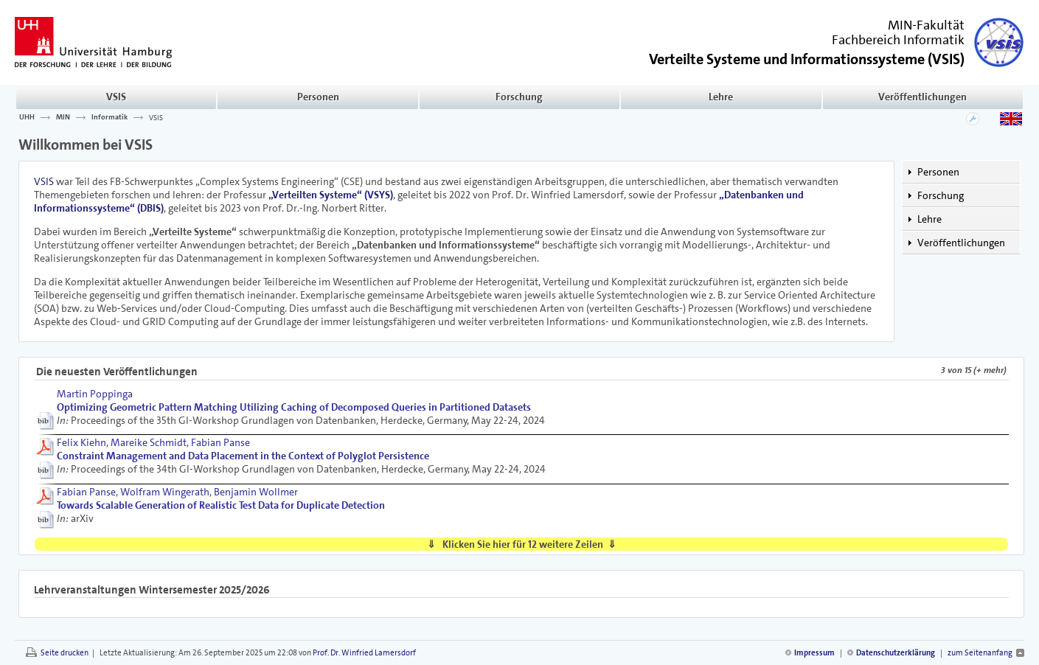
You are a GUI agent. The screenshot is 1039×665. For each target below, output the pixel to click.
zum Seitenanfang (980, 652)
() (807, 57)
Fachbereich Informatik (898, 40)
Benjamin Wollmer (256, 491)
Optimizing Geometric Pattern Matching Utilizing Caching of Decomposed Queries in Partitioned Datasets (294, 407)
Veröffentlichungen (922, 96)
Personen (318, 96)
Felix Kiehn (81, 442)
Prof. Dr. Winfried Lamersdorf (364, 652)
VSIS (116, 96)
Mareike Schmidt (149, 442)
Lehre (721, 96)
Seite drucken (64, 652)
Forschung (519, 96)
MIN (63, 117)
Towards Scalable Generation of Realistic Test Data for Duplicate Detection (221, 505)
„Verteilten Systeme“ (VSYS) (330, 194)
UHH (27, 117)
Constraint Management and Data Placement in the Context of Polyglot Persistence (243, 455)
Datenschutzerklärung (895, 652)
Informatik (109, 117)
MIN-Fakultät (926, 25)
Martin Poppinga (95, 393)
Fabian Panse (220, 442)
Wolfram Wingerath (164, 491)
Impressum (814, 652)
